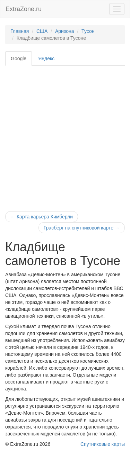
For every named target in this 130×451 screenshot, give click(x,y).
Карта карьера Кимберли (41, 216)
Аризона (64, 31)
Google (18, 58)
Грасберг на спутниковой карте (82, 228)
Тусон (87, 31)
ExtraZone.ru (24, 9)
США (41, 31)
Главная (19, 31)
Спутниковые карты (102, 444)
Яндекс (46, 58)
